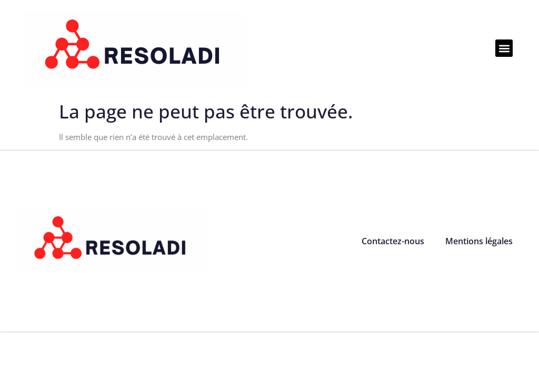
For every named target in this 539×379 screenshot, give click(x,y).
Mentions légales (479, 241)
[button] (504, 48)
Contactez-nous (393, 241)
